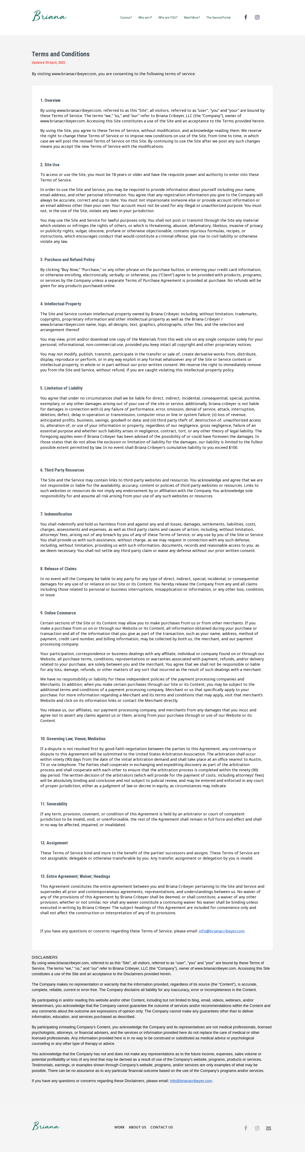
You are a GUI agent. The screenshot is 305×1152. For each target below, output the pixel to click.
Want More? (192, 17)
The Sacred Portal (218, 17)
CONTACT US (161, 1127)
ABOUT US (137, 1127)
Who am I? (145, 17)
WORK (119, 1127)
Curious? (126, 17)
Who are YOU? (167, 17)
